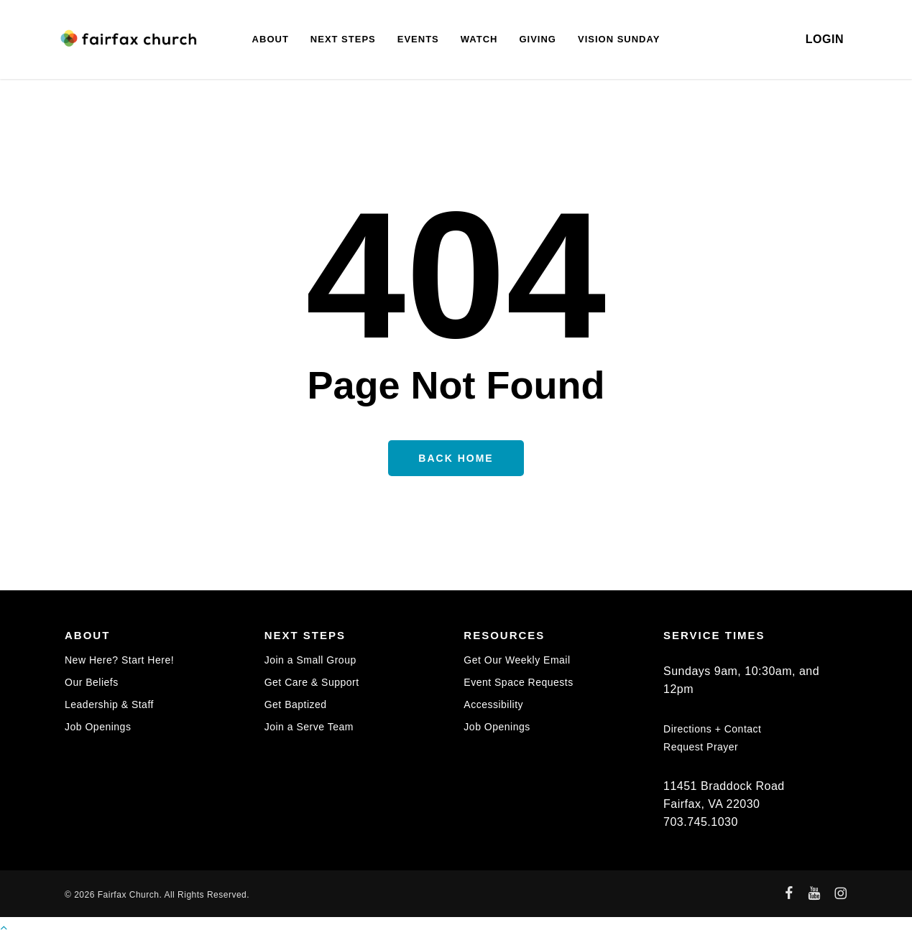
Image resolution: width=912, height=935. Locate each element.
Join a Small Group (310, 660)
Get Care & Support (311, 682)
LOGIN (825, 39)
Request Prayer (700, 747)
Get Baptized (295, 704)
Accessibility (493, 704)
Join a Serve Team (309, 726)
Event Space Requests (518, 682)
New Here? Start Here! (119, 660)
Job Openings (98, 726)
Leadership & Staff (109, 704)
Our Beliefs (92, 682)
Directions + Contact (712, 729)
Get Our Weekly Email (517, 660)
